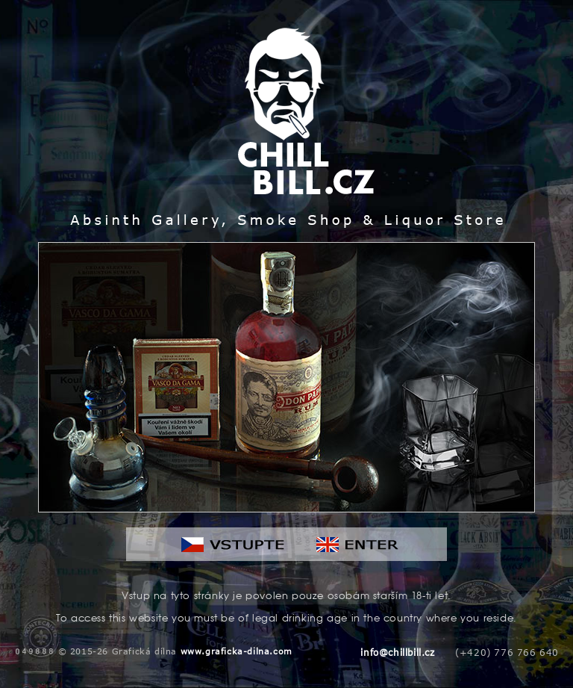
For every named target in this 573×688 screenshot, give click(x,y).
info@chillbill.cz (397, 652)
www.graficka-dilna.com (236, 651)
